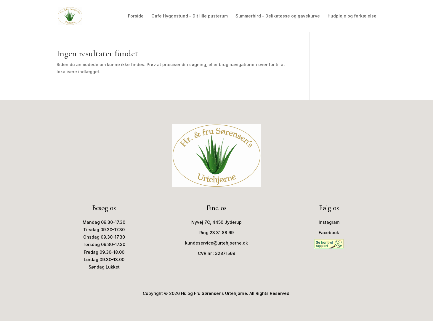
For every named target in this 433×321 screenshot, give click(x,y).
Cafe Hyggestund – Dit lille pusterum (189, 16)
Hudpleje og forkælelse (352, 16)
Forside (136, 16)
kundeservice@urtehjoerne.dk (216, 242)
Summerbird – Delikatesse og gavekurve (277, 16)
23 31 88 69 (222, 232)
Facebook (329, 232)
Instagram (329, 222)
